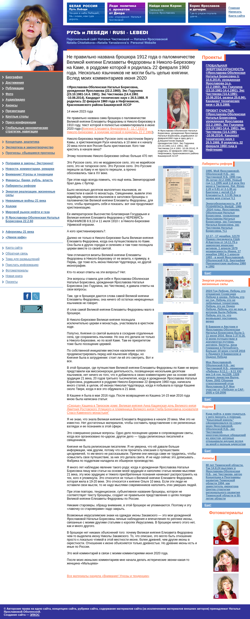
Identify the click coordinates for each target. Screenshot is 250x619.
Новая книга (14, 276)
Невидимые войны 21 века (26, 200)
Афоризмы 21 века (20, 232)
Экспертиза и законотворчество (30, 147)
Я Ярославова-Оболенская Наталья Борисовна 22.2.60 (32, 219)
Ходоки (207, 406)
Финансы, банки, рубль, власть (29, 180)
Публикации (15, 88)
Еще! (208, 272)
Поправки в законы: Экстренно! (29, 163)
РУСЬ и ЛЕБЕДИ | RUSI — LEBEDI (107, 33)
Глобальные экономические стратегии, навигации (27, 129)
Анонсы (208, 458)
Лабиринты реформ (217, 164)
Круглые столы (17, 116)
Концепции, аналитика (22, 142)
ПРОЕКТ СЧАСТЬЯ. (225, 130)
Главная (234, 7)
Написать (235, 11)
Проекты (212, 57)
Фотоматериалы (226, 512)
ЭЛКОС (34, 614)
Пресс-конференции (21, 122)
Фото (9, 94)
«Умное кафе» (16, 237)
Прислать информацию (22, 265)
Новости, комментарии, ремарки (30, 169)
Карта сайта (14, 247)
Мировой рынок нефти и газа (28, 212)
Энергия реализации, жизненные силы (218, 282)
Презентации (15, 111)
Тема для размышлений (22, 259)
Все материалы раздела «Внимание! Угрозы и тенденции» (108, 576)
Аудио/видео (15, 99)
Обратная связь (17, 253)
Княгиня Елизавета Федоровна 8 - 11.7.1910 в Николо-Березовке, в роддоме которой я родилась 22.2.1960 (109, 130)
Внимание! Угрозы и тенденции (29, 174)
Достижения (15, 82)
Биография (14, 77)
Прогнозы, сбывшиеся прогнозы (30, 153)
